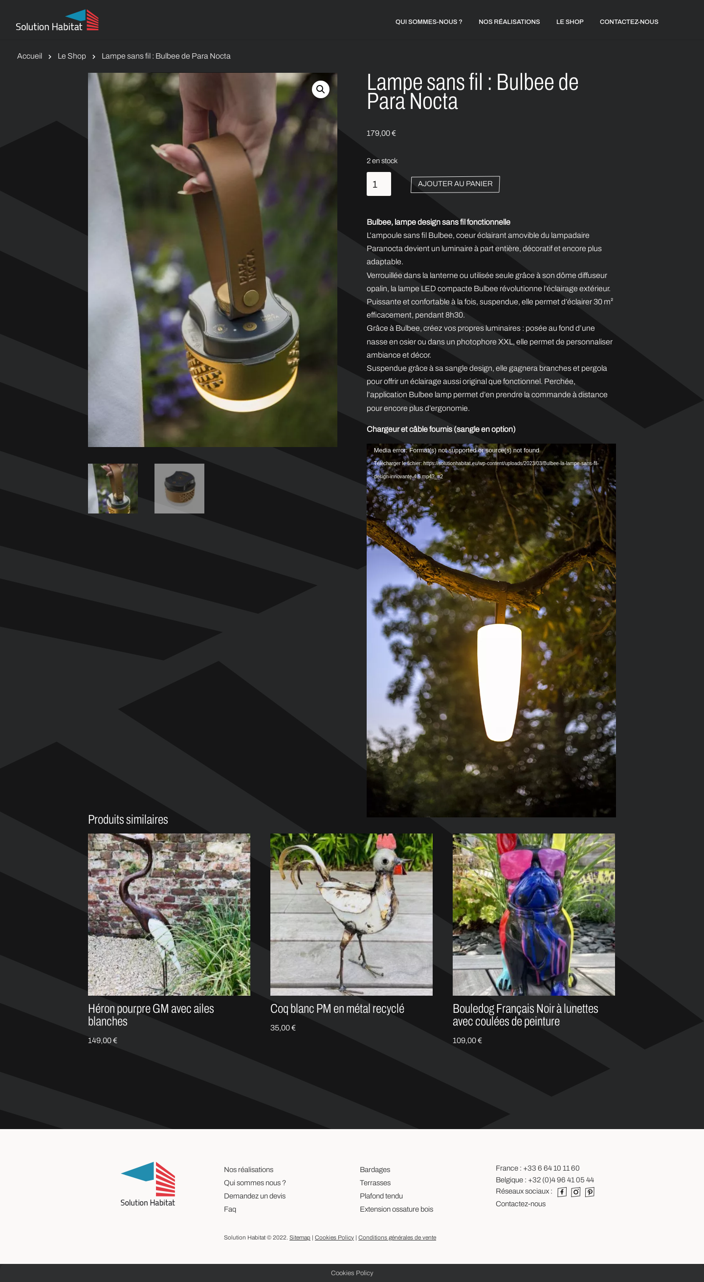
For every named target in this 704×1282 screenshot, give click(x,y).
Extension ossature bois (396, 1209)
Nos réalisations (248, 1170)
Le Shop (72, 56)
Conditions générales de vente (397, 1237)
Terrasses (375, 1183)
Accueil (29, 56)
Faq (230, 1209)
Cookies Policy (334, 1237)
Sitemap (299, 1237)
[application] (491, 599)
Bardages (375, 1170)
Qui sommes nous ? (255, 1183)
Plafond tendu (381, 1196)
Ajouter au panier (455, 184)
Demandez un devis (255, 1196)
